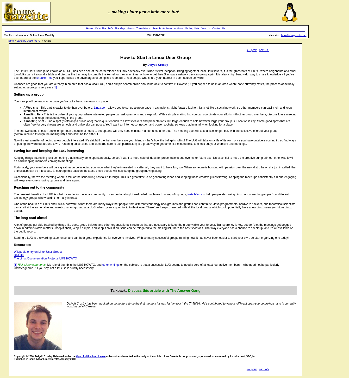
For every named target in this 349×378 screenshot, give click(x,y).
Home (89, 28)
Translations (143, 28)
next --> (264, 50)
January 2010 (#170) (29, 40)
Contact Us (218, 28)
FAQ (110, 28)
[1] (55, 87)
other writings (110, 264)
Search (156, 28)
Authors (178, 28)
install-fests (194, 194)
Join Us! (206, 28)
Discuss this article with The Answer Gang (164, 290)
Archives (167, 28)
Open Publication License (91, 356)
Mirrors (130, 28)
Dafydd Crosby (158, 64)
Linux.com (100, 107)
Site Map (119, 28)
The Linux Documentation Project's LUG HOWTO (45, 258)
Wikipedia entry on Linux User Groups (38, 251)
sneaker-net (44, 78)
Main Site (100, 28)
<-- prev (252, 50)
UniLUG (19, 255)
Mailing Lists (192, 28)
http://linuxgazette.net (293, 35)
